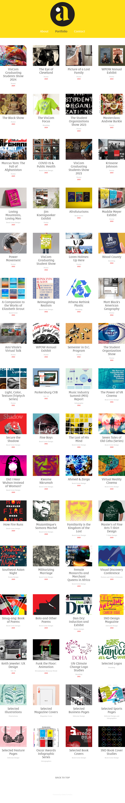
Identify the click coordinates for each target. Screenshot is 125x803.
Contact (79, 31)
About (44, 31)
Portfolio (61, 31)
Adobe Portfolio (66, 794)
